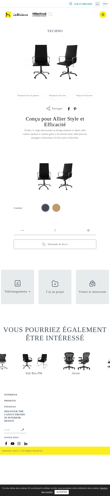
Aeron (76, 373)
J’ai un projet (55, 292)
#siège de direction (84, 95)
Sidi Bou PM (33, 373)
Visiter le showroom (92, 292)
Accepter (61, 492)
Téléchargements (16, 291)
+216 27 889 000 (82, 4)
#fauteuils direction (57, 95)
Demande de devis (58, 244)
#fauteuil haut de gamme (28, 95)
